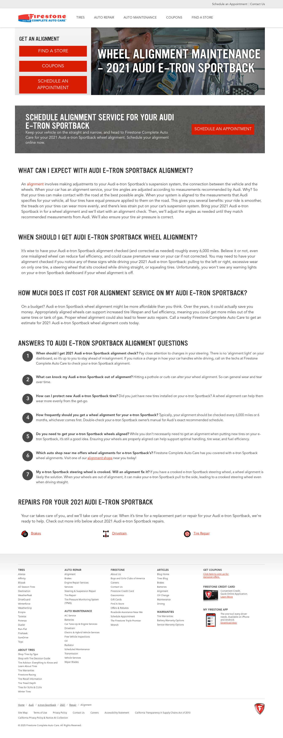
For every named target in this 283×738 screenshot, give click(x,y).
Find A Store (53, 51)
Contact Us (257, 4)
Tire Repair (70, 595)
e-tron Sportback (47, 705)
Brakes (68, 579)
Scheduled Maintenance (77, 649)
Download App (229, 623)
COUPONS (174, 17)
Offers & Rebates (120, 608)
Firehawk (22, 633)
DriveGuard (24, 600)
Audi (31, 705)
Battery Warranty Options (170, 621)
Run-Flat (22, 629)
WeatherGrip (25, 608)
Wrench (115, 625)
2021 (62, 705)
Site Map (23, 713)
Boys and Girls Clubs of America (128, 579)
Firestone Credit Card (122, 591)
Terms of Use (40, 713)
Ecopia (22, 612)
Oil (66, 641)
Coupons (53, 66)
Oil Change (163, 595)
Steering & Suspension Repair (80, 591)
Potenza (22, 621)
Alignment (70, 574)
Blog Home (163, 574)
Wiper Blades (72, 662)
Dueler (21, 625)
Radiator (69, 645)
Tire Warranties (26, 671)
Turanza (22, 617)
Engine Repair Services (77, 583)
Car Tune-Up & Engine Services (81, 624)
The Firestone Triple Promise (126, 621)
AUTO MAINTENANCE (140, 17)
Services (69, 587)
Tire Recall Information (30, 679)
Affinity (22, 579)
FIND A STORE (202, 17)
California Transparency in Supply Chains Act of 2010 (162, 713)
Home (21, 705)
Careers (115, 583)
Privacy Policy (60, 713)
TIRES (80, 17)
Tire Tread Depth (27, 683)
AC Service (70, 616)
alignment (35, 184)
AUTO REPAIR (104, 17)
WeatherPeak (25, 595)
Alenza (21, 574)
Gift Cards (116, 600)
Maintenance (164, 600)
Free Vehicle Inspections (77, 637)
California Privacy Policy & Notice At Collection (43, 718)
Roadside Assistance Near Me (127, 612)
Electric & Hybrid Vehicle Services (82, 633)
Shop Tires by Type (28, 654)
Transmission (71, 654)
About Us (116, 574)
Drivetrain (70, 628)
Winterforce (24, 604)
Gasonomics (117, 595)
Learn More (227, 597)
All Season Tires (26, 587)
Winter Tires (24, 692)
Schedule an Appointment (230, 4)
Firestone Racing (27, 675)
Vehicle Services (73, 658)
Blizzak (21, 583)
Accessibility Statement (117, 713)
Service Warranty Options (170, 625)
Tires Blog (162, 579)
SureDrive (23, 638)
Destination (24, 591)
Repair (72, 705)
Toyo (20, 642)
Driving (161, 604)
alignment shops (100, 458)
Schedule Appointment (123, 617)
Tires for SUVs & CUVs (30, 687)
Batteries (69, 620)
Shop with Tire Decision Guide (34, 659)
